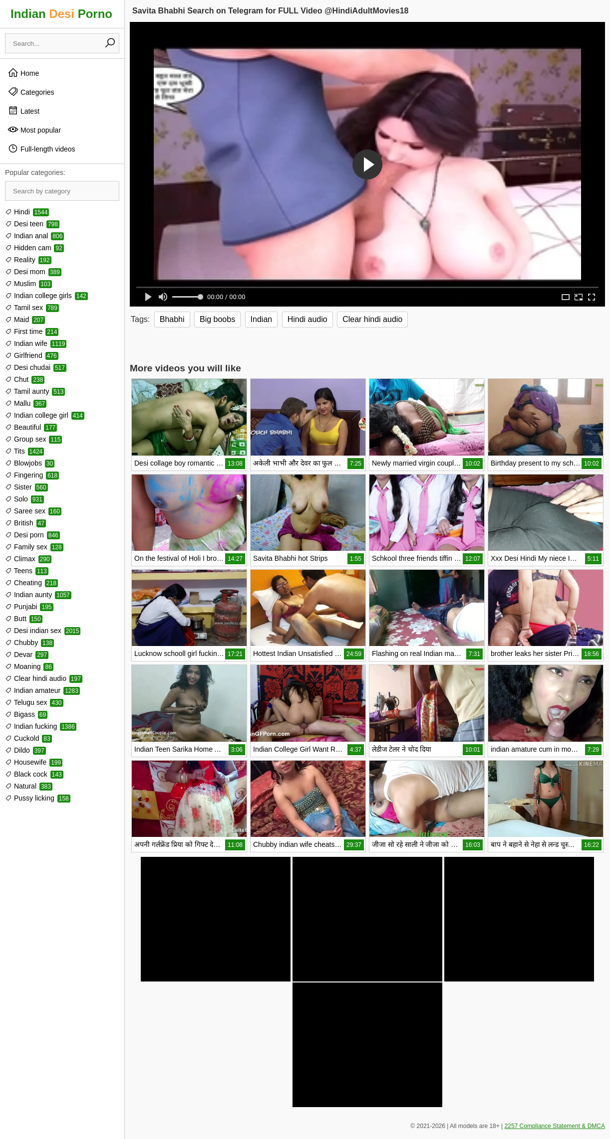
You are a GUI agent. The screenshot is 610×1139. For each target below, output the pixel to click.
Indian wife (35, 343)
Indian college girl (44, 415)
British (25, 523)
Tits (24, 451)
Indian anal (34, 236)
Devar (26, 654)
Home (23, 72)
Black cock (34, 774)
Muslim (28, 284)
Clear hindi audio (43, 678)
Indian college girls (46, 296)
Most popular (34, 129)
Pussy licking (37, 798)
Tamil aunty (35, 391)
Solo (24, 499)
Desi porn (32, 535)
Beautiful (31, 427)
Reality (28, 260)
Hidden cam (34, 248)
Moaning (29, 666)
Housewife (33, 762)
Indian (262, 319)
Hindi (27, 212)
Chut (24, 379)
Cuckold (28, 738)
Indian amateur (42, 690)
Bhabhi (172, 319)
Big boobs (217, 319)
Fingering (32, 475)
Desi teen (32, 224)
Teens (26, 571)
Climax (28, 559)
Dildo (25, 750)
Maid (25, 320)
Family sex (34, 547)
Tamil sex (32, 308)
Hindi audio (307, 319)
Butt (23, 619)
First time (31, 331)
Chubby (29, 643)
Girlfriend (31, 355)
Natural (28, 786)
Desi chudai (35, 367)
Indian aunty (38, 595)
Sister (26, 487)
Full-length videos (41, 148)
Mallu (25, 403)
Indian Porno (61, 13)
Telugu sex (34, 702)
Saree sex (33, 511)
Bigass (26, 714)
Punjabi (29, 607)
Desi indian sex (42, 631)
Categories (30, 91)
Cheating (31, 583)
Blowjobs (29, 463)
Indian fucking (40, 726)
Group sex (33, 439)
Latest (23, 110)
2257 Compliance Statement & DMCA (555, 1126)
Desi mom (33, 272)
